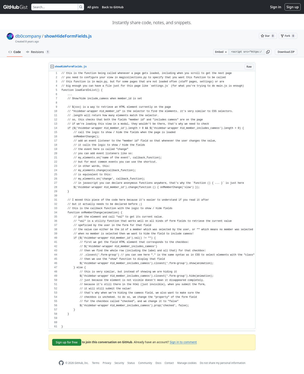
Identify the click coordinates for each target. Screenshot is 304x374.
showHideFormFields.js (68, 36)
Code (14, 52)
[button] (267, 52)
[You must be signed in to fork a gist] (288, 36)
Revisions (38, 52)
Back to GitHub (113, 7)
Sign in (275, 7)
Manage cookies (186, 363)
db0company (28, 36)
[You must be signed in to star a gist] (268, 36)
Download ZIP (286, 52)
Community (145, 363)
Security (119, 363)
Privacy (107, 363)
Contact (169, 363)
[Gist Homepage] (15, 7)
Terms (95, 363)
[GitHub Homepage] (61, 363)
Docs (158, 363)
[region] (152, 200)
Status (131, 363)
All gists (93, 7)
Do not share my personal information (223, 363)
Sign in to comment (183, 342)
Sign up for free (67, 342)
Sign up (292, 7)
